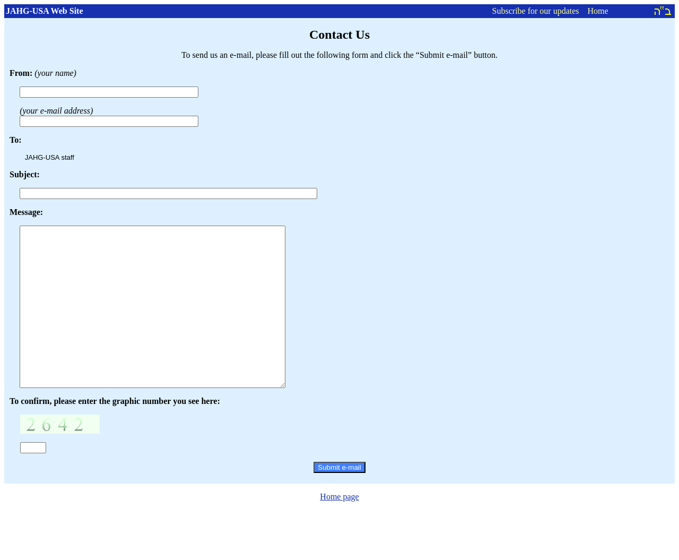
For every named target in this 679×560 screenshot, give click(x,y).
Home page (339, 528)
